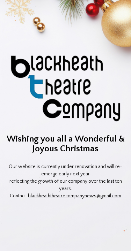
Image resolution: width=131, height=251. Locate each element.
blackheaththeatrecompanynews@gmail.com (74, 196)
